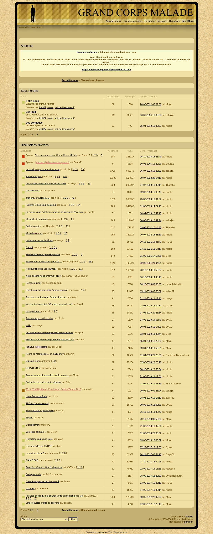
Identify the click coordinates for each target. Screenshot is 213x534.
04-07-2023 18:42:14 (150, 185)
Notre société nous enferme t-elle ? (43, 276)
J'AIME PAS (32, 460)
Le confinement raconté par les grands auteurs (49, 332)
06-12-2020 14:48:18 (150, 277)
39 (90, 261)
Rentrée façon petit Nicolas (39, 318)
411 (65, 176)
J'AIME (29, 247)
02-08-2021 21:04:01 (150, 263)
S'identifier (174, 21)
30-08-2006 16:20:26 (150, 163)
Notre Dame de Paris (36, 396)
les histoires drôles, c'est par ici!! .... (44, 261)
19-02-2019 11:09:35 (150, 405)
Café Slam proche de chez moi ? (42, 481)
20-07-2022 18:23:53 (150, 234)
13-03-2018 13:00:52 (150, 440)
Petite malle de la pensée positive (43, 254)
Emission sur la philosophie (39, 410)
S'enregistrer (32, 425)
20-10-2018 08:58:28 (150, 419)
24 (79, 205)
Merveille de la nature (37, 219)
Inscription (162, 21)
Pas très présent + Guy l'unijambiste (44, 467)
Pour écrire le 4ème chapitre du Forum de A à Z (50, 339)
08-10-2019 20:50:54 (150, 369)
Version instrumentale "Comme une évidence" (49, 304)
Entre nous (32, 101)
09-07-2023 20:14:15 (150, 178)
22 (89, 183)
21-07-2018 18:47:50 (150, 426)
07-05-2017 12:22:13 (150, 504)
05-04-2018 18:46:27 (150, 126)
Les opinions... (33, 311)
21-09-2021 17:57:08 (150, 256)
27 (65, 233)
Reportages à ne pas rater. (39, 439)
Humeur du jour (34, 176)
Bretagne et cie (33, 474)
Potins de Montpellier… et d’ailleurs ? (45, 354)
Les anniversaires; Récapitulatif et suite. (46, 183)
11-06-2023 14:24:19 (150, 206)
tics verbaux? (32, 190)
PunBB (189, 516)
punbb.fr (188, 521)
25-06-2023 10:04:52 (150, 199)
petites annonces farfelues (39, 240)
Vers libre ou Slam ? (36, 432)
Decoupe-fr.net (120, 532)
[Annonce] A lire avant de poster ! (52, 162)
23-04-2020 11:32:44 (150, 334)
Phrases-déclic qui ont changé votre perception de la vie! (54, 495)
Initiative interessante (36, 347)
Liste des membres (132, 21)
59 (82, 169)
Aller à (48, 518)
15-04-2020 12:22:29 (150, 341)
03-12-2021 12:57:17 (150, 249)
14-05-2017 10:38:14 (150, 490)
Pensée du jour (33, 283)
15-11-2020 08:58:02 (150, 291)
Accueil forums (113, 21)
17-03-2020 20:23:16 (150, 362)
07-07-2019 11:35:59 (150, 383)
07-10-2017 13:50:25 (150, 461)
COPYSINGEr (33, 368)
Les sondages (34, 122)
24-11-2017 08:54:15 (150, 454)
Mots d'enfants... (34, 233)
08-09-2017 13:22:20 (150, 476)
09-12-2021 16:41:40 (150, 241)
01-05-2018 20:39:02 (150, 433)
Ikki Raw (30, 488)
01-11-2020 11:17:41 (150, 298)
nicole (50, 107)
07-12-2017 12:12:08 (150, 447)
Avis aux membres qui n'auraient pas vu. (46, 297)
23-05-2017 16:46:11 (150, 483)
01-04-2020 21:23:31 (150, 355)
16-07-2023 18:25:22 (150, 171)
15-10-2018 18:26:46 (150, 156)
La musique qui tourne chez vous (42, 169)
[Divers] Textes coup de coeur (41, 205)
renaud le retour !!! (35, 453)
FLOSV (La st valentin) (37, 403)
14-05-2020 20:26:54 (150, 312)
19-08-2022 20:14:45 (150, 227)
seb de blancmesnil (64, 107)
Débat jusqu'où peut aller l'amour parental (47, 290)
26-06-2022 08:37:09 (150, 104)
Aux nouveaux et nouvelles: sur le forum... (47, 375)
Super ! (29, 417)
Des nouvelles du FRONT (39, 446)
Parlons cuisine (33, 226)
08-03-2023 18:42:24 (150, 220)
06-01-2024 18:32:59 (150, 115)
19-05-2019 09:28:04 (150, 390)
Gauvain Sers (33, 361)
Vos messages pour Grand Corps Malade (56, 155)
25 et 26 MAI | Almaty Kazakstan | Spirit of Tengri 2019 (53, 389)
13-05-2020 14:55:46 (150, 319)
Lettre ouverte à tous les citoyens (42, 503)
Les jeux (31, 111)
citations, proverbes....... (38, 198)
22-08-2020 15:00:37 (150, 305)
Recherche (149, 21)
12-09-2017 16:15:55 (150, 468)
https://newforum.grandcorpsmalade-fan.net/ (106, 69)
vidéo (28, 325)
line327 (42, 107)
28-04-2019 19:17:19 (150, 397)
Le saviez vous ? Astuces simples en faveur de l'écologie (54, 212)
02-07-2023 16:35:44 (150, 192)
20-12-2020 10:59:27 (150, 270)
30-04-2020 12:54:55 (150, 327)
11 (67, 226)
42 (73, 198)
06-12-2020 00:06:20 (150, 284)
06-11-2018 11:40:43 (150, 412)
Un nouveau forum (87, 52)
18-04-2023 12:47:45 (150, 213)
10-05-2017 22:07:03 (150, 497)
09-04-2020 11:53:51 (150, 348)
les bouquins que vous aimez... (41, 269)
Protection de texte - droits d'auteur (43, 382)
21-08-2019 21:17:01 (150, 376)
